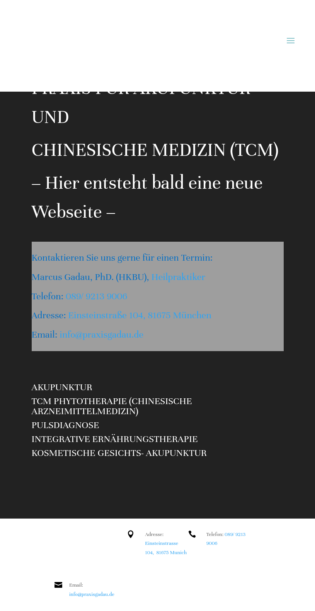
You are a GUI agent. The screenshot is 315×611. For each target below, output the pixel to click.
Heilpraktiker (177, 277)
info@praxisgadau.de (101, 334)
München (192, 315)
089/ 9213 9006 (96, 296)
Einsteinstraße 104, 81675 (120, 315)
